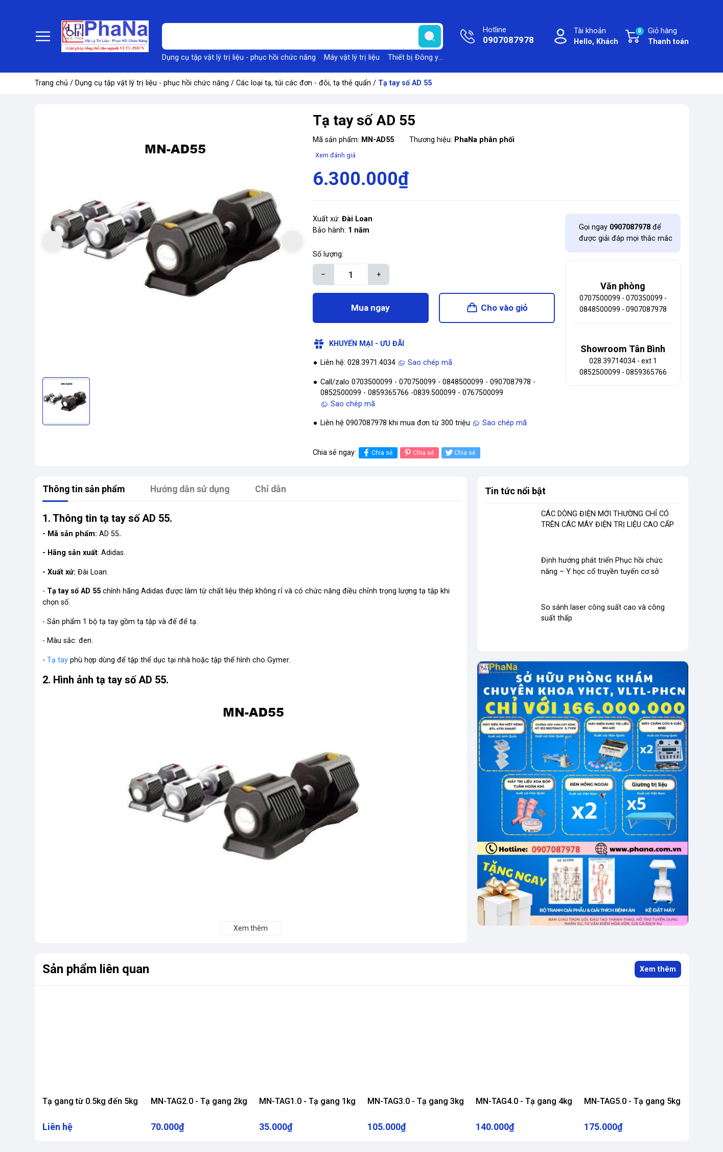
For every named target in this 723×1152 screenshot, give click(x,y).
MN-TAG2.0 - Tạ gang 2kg (199, 1102)
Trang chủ (51, 83)
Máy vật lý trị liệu (352, 57)
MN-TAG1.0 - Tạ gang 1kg (307, 1102)
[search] (429, 36)
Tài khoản (596, 37)
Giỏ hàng (662, 37)
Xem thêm (658, 969)
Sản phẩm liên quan (95, 969)
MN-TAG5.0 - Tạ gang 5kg (632, 1102)
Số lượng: (328, 254)
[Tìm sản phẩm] (302, 36)
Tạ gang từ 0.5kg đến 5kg (90, 1102)
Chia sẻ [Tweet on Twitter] (459, 453)
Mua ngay (370, 308)
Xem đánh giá (335, 155)
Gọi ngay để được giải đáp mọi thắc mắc (625, 233)
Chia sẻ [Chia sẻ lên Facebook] (376, 453)
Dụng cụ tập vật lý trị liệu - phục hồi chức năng (239, 57)
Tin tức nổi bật (515, 491)
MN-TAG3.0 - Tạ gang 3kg (415, 1102)
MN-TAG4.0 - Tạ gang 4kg (524, 1102)
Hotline (508, 36)
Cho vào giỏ (504, 308)
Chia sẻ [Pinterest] (418, 453)
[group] (172, 242)
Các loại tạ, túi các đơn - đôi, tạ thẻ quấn (303, 83)
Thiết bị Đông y (413, 57)
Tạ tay (57, 660)
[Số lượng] (351, 274)
